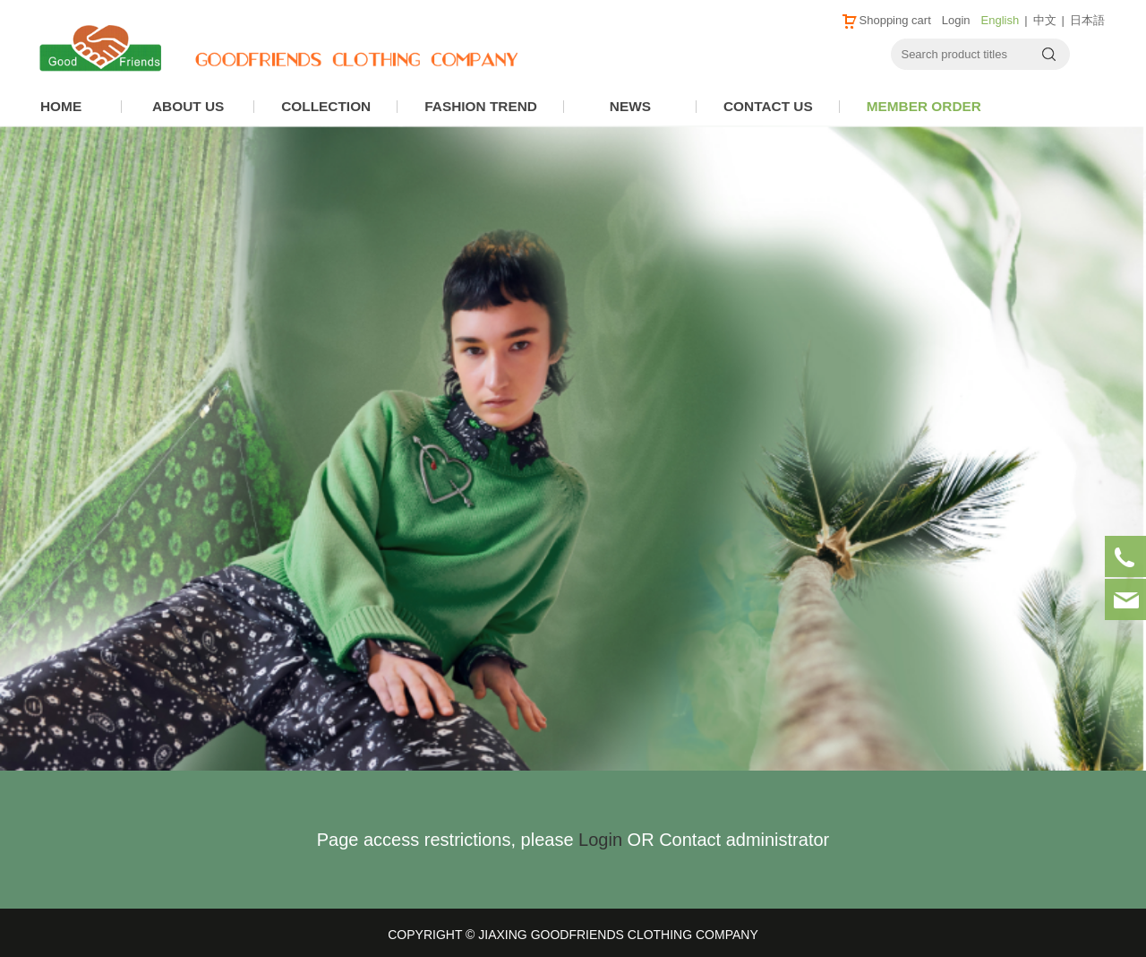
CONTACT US (768, 106)
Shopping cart (886, 20)
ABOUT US (188, 106)
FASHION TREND (480, 106)
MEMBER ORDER (924, 106)
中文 (1044, 20)
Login (956, 20)
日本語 (1087, 20)
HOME (60, 106)
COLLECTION (326, 106)
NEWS (630, 106)
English (1000, 20)
